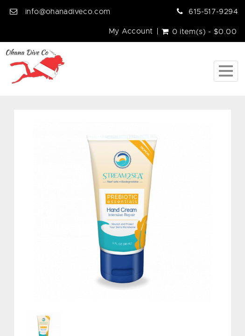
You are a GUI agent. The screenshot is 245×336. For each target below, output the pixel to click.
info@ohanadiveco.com (68, 11)
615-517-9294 (213, 11)
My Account (131, 31)
